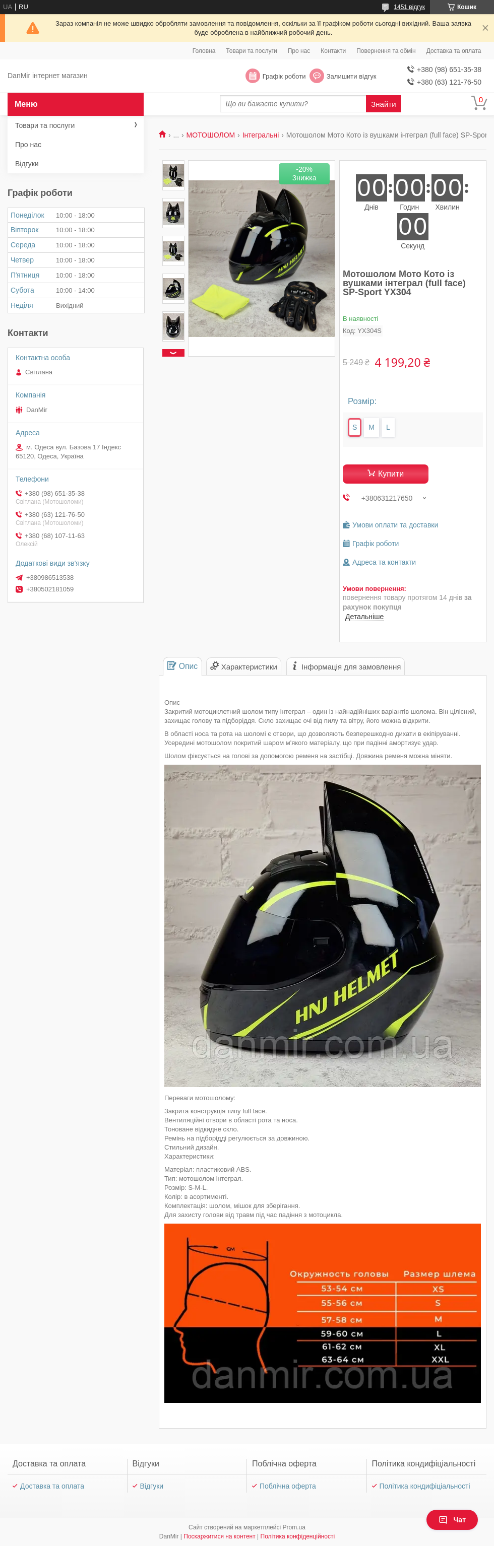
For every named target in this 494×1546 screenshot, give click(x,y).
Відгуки (27, 164)
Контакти (333, 50)
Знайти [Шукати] (383, 104)
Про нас (299, 50)
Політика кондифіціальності (425, 1486)
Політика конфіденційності (298, 1536)
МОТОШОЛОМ (211, 135)
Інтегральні (260, 135)
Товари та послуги (251, 50)
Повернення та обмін (385, 50)
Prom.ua (294, 1527)
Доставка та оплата (453, 50)
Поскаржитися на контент (219, 1536)
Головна (204, 50)
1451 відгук (409, 7)
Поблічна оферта (288, 1486)
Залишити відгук (352, 76)
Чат (452, 1519)
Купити (391, 473)
